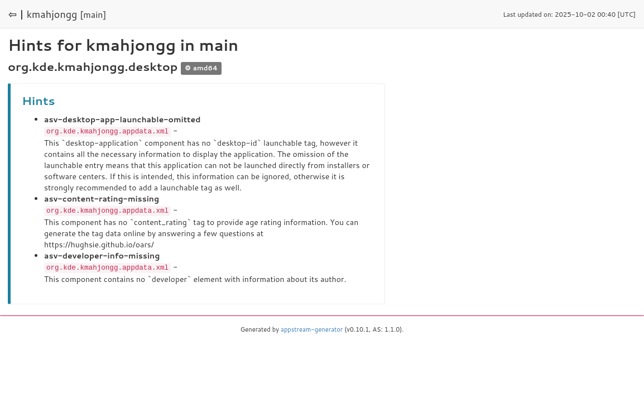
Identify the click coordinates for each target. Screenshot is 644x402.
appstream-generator (312, 327)
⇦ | (16, 14)
